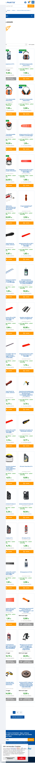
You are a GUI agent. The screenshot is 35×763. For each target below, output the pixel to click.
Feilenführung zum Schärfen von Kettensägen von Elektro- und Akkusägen (9, 281)
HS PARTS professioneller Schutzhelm (8, 135)
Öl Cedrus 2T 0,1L (26, 538)
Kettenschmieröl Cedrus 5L (26, 504)
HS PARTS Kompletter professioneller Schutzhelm (9, 170)
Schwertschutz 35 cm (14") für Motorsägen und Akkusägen (26, 355)
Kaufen (27, 78)
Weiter (21, 712)
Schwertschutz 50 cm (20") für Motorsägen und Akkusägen (26, 244)
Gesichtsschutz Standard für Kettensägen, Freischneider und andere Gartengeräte (9, 468)
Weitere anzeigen (17, 717)
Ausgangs (4, 44)
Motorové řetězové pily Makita (23, 10)
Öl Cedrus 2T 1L (9, 538)
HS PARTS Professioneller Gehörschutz (26, 64)
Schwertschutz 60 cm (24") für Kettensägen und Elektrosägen (9, 573)
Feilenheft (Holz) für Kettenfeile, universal (8, 244)
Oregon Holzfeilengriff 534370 (26, 207)
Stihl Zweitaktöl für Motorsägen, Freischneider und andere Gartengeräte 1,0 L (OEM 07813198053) (26, 281)
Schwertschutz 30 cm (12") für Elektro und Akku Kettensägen (9, 609)
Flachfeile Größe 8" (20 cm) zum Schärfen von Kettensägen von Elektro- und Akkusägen (9, 355)
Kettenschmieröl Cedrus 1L (9, 504)
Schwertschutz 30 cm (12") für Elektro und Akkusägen (26, 135)
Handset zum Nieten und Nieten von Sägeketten (26, 318)
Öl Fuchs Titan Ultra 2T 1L (26, 466)
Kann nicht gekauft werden (10, 78)
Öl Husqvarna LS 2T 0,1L (26, 572)
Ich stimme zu (21, 758)
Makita (13, 10)
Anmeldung (25, 2)
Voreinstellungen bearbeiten (9, 758)
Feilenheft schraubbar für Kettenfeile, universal (26, 430)
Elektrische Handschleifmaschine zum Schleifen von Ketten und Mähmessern (9, 208)
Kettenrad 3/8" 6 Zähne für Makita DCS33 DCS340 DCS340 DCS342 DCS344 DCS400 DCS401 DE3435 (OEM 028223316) (26, 684)
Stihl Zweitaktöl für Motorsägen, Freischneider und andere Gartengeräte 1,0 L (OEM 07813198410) (9, 646)
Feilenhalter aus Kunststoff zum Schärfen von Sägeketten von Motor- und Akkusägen (26, 610)
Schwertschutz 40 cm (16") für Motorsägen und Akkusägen (9, 431)
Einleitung (3, 10)
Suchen (31, 6)
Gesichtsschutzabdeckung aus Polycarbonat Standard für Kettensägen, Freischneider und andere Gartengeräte (26, 394)
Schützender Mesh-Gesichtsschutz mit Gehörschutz (9, 683)
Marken (8, 10)
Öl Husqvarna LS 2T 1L (8, 64)
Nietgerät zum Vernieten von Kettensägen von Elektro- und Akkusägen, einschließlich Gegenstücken (26, 647)
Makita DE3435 (4, 11)
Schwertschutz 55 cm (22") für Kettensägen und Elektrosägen (26, 171)
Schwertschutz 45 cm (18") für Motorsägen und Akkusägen (9, 318)
